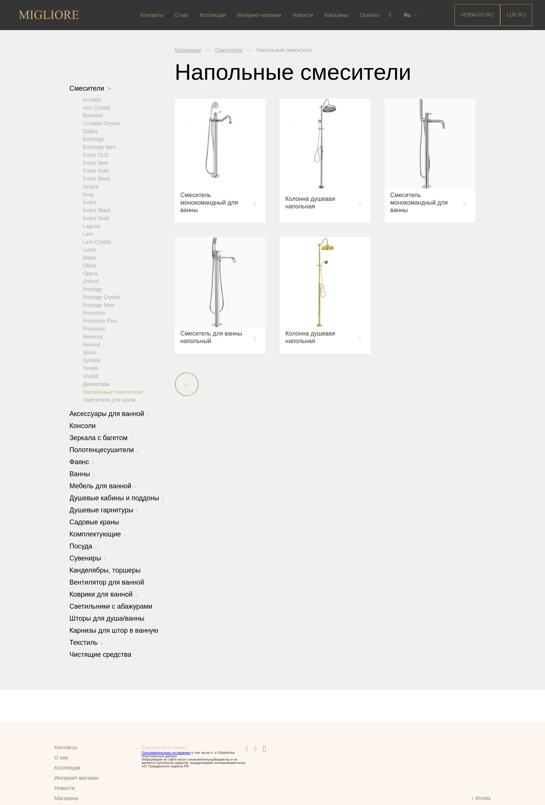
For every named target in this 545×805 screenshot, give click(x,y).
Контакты (151, 15)
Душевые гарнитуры (104, 509)
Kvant (90, 202)
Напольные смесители (113, 391)
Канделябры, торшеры (105, 570)
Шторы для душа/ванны (107, 618)
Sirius (89, 352)
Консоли (83, 425)
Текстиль (86, 642)
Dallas (90, 131)
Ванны (82, 473)
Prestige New (98, 304)
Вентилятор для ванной (107, 582)
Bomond (93, 115)
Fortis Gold (96, 170)
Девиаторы (96, 383)
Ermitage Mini (99, 146)
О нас (181, 15)
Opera (90, 273)
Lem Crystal (97, 241)
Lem (88, 233)
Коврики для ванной (103, 594)
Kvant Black (97, 210)
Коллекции (213, 15)
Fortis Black (97, 178)
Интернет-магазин (259, 15)
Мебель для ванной (103, 485)
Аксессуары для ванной (109, 413)
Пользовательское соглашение (166, 753)
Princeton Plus (100, 320)
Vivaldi (91, 375)
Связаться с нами (163, 747)
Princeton (94, 312)
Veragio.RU (477, 15)
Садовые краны (94, 521)
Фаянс (82, 461)
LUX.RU (516, 15)
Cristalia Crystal (101, 123)
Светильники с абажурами (111, 606)
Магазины (336, 15)
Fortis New (95, 162)
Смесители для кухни (109, 399)
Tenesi (90, 368)
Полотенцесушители (104, 449)
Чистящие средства (101, 654)
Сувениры (88, 557)
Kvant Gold (96, 217)
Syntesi (91, 360)
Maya (89, 257)
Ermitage (93, 138)
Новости (303, 15)
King (88, 194)
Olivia (89, 265)
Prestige (92, 289)
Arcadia (92, 99)
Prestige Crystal (101, 296)
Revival (91, 344)
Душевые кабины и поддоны (117, 497)
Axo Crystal (96, 107)
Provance (94, 328)
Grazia (91, 186)
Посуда (83, 545)
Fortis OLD (96, 154)
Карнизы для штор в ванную (114, 630)
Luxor (89, 249)
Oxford (91, 281)
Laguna (92, 225)
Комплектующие (98, 533)
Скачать (370, 15)
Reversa (93, 336)
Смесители (90, 88)
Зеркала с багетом (99, 437)
